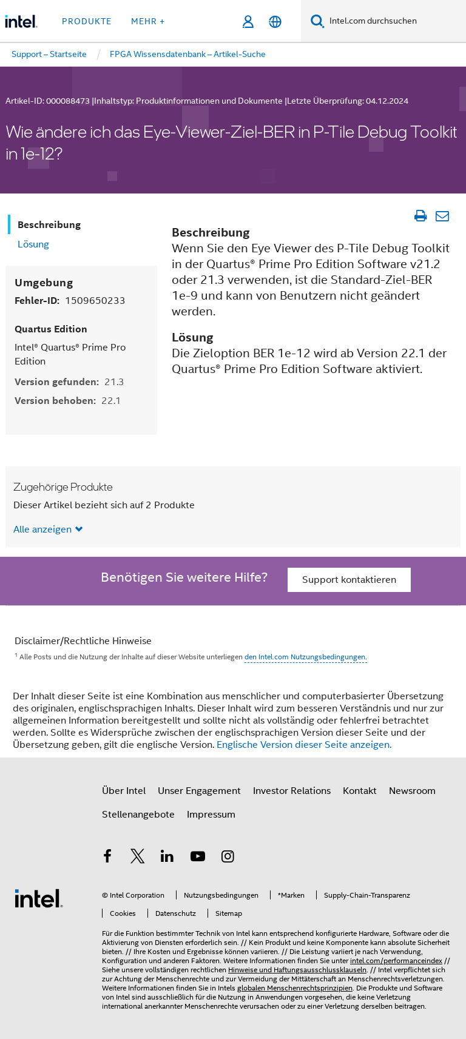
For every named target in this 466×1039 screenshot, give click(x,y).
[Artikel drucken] (420, 216)
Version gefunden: (69, 381)
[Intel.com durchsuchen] (395, 21)
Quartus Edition (51, 329)
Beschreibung (49, 224)
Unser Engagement (199, 791)
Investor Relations (292, 791)
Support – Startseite (49, 54)
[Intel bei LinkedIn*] (167, 858)
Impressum (211, 815)
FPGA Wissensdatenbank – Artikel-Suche (188, 54)
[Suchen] (318, 21)
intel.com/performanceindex (396, 960)
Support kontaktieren (349, 580)
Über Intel (124, 791)
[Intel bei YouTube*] (197, 858)
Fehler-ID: (70, 300)
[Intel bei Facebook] (107, 858)
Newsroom (412, 791)
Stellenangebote (138, 815)
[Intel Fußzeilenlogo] (39, 898)
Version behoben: (68, 400)
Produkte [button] (87, 21)
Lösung (33, 244)
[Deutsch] (275, 21)
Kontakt (360, 791)
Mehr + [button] (148, 21)
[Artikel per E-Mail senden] (442, 216)
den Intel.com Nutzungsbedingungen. (306, 656)
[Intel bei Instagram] (227, 858)
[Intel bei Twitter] (137, 858)
